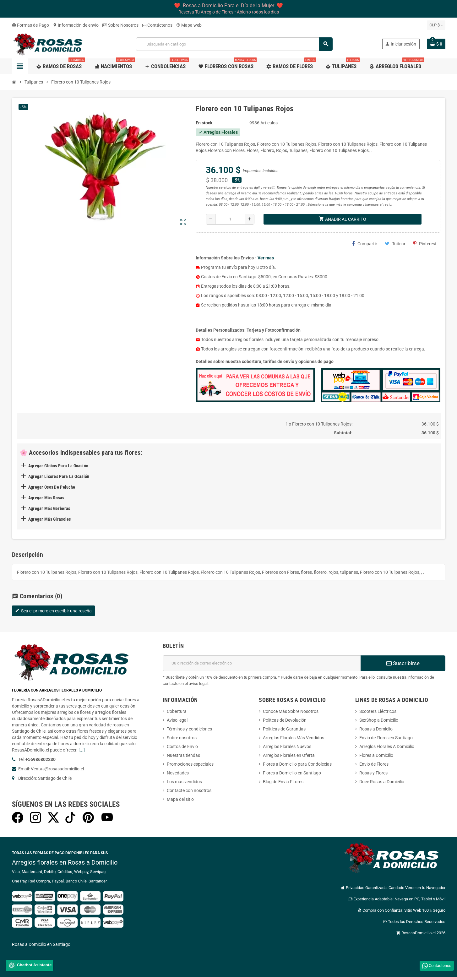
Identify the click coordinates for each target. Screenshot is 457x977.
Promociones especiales (190, 764)
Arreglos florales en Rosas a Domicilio (64, 862)
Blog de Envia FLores (283, 781)
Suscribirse (403, 663)
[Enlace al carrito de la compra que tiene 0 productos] (436, 44)
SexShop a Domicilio (378, 720)
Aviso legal (177, 720)
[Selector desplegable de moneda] (436, 25)
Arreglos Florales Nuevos (287, 746)
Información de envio (76, 25)
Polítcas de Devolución (285, 720)
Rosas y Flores (373, 772)
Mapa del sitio (180, 799)
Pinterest (425, 243)
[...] (82, 749)
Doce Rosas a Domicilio (381, 781)
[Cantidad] (230, 219)
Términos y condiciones (189, 728)
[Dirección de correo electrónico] (262, 663)
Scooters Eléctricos (377, 711)
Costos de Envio (182, 746)
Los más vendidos (184, 781)
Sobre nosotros (182, 737)
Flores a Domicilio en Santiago (292, 772)
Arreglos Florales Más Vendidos (293, 737)
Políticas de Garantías (284, 728)
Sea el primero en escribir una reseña (53, 610)
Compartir (364, 243)
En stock (204, 122)
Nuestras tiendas (183, 755)
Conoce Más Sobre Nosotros (290, 711)
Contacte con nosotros (189, 790)
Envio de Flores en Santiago (386, 737)
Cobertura (177, 711)
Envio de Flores (374, 764)
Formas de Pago (30, 25)
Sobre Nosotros (120, 25)
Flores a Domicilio (376, 755)
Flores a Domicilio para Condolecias (297, 764)
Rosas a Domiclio (376, 728)
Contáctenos (157, 25)
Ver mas (266, 257)
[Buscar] (234, 44)
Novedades (178, 772)
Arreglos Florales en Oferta (289, 755)
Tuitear (395, 243)
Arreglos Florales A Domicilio (386, 746)
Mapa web (189, 25)
